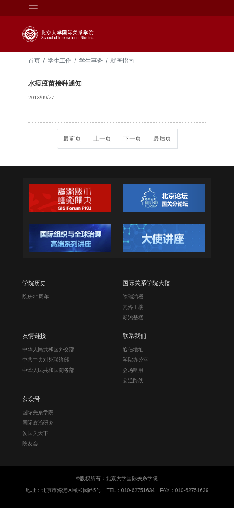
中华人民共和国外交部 (48, 349)
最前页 (72, 138)
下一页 (132, 138)
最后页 (162, 138)
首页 (34, 60)
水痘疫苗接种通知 (55, 83)
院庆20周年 (35, 297)
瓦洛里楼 (133, 307)
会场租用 (133, 370)
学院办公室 (136, 360)
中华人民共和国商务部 (48, 370)
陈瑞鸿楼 (133, 297)
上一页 (102, 138)
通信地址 (133, 349)
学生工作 (59, 60)
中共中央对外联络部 (45, 360)
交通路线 (133, 380)
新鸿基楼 (133, 317)
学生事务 (91, 60)
